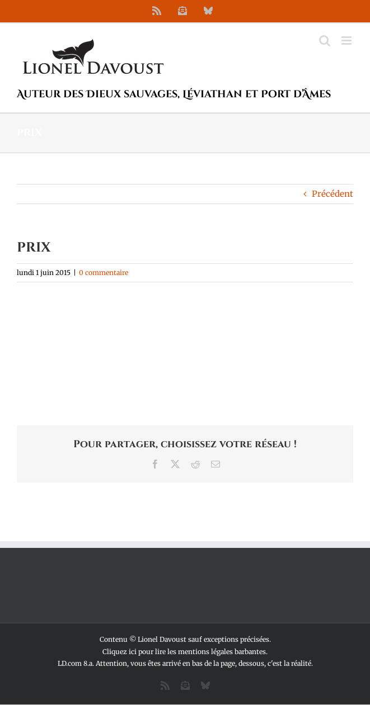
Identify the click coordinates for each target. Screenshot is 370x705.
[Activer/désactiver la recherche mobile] (324, 40)
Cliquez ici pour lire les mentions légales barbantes (184, 651)
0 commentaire (103, 272)
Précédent (332, 193)
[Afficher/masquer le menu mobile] (347, 40)
